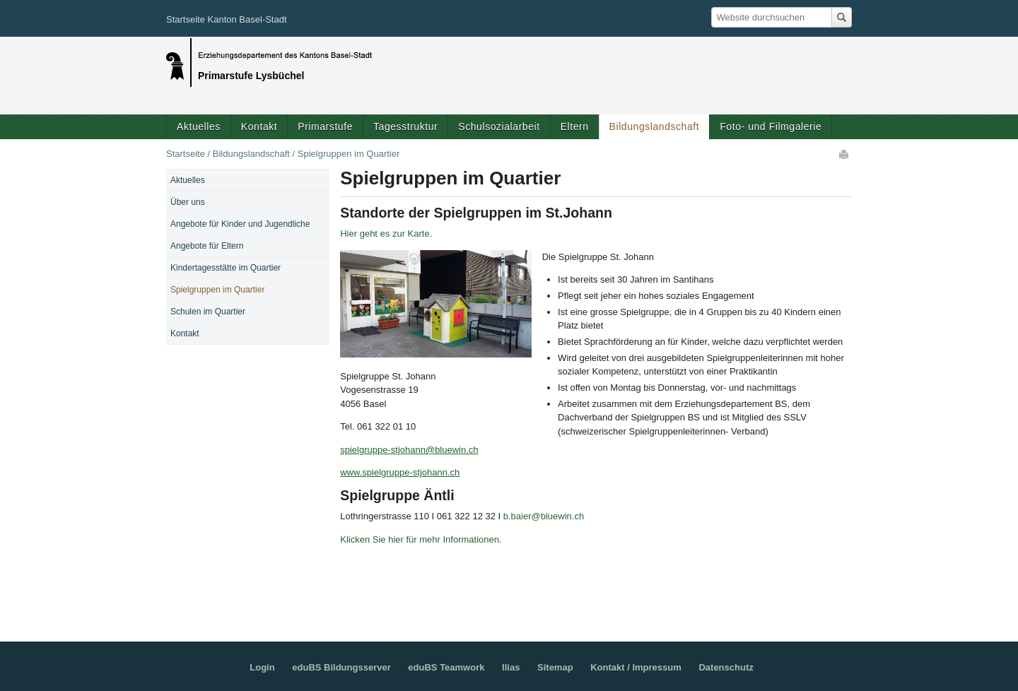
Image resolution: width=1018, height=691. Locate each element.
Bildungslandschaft (654, 126)
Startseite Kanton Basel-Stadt (226, 19)
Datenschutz (725, 667)
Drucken (845, 154)
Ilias (511, 667)
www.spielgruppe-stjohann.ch (400, 472)
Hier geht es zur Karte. (386, 233)
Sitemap (555, 667)
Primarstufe (325, 126)
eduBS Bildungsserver (341, 667)
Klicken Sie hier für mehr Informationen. (420, 539)
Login (262, 667)
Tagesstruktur (405, 126)
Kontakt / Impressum (635, 667)
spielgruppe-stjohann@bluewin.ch (409, 449)
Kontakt (259, 126)
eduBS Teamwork (446, 667)
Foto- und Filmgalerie (770, 126)
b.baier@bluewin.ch (543, 516)
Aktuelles (199, 126)
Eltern (575, 126)
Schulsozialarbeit (498, 126)
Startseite (185, 153)
